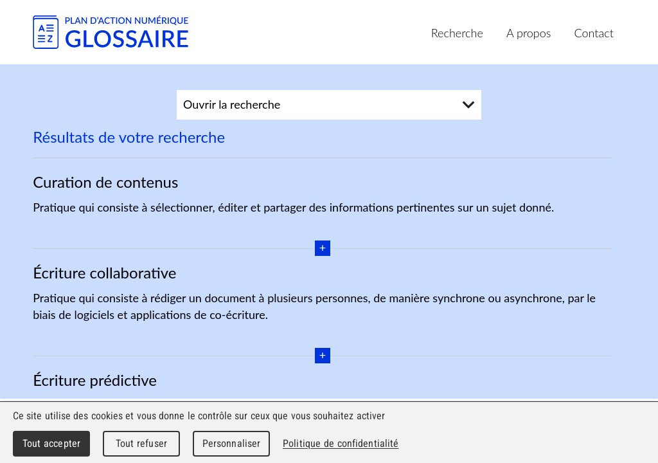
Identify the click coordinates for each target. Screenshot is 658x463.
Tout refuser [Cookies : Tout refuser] (141, 443)
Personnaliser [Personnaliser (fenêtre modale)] (231, 443)
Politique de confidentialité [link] (340, 443)
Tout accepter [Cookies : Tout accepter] (51, 443)
